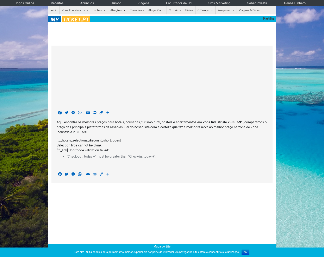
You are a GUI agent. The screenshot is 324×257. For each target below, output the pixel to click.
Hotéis (97, 10)
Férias (189, 10)
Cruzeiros (175, 10)
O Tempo (203, 10)
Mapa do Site (162, 246)
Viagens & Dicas (249, 10)
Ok (245, 252)
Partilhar (269, 18)
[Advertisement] (162, 33)
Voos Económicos (73, 10)
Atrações (116, 10)
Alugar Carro (156, 10)
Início (53, 10)
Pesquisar (224, 10)
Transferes (137, 10)
